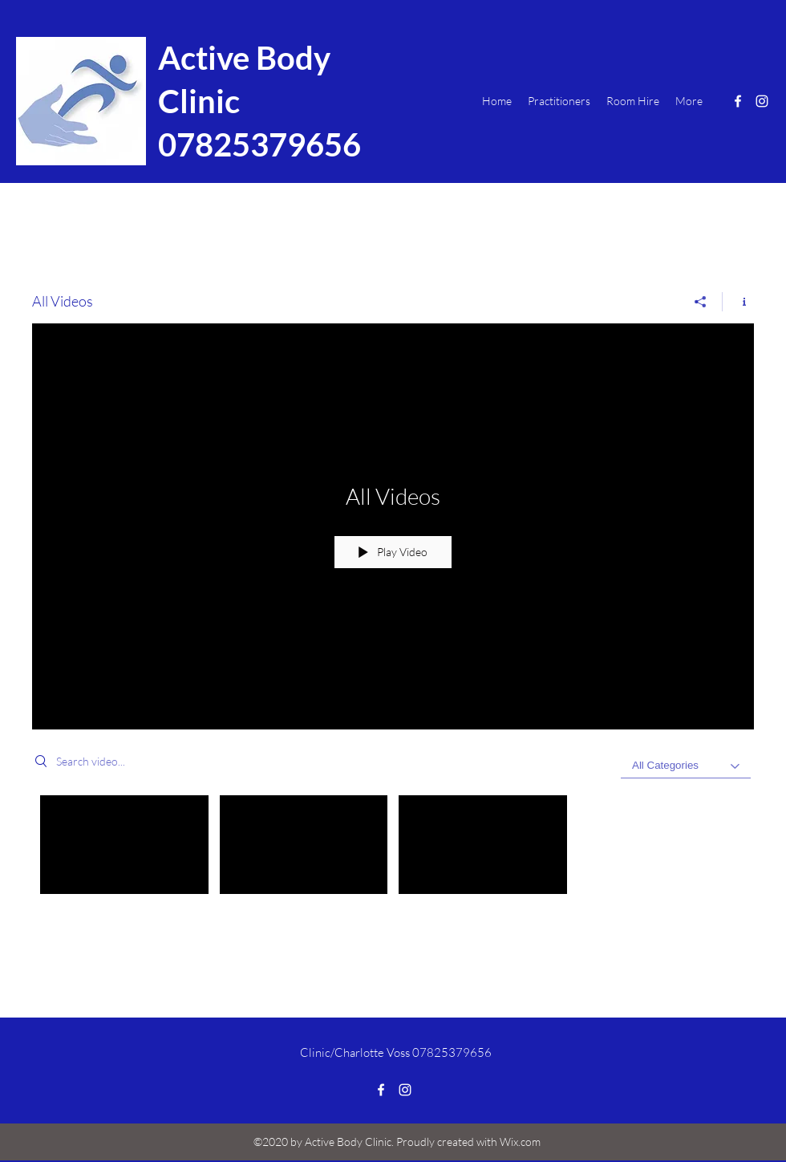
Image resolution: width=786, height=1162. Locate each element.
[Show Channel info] (738, 301)
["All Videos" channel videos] (393, 849)
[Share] (701, 301)
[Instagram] (762, 101)
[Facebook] (738, 101)
